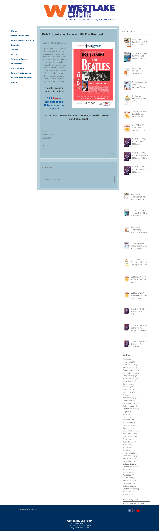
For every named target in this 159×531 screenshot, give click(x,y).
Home (14, 31)
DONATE (15, 54)
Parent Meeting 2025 (20, 73)
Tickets (45, 131)
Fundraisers (46, 138)
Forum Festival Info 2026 (20, 40)
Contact (15, 82)
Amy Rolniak (128, 503)
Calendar (15, 45)
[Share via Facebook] (43, 146)
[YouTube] (138, 510)
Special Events (48, 134)
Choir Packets (17, 68)
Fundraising (16, 64)
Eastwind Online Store (20, 77)
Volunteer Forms (19, 59)
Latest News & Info (20, 36)
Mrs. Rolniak (139, 503)
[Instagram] (133, 510)
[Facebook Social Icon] (129, 510)
